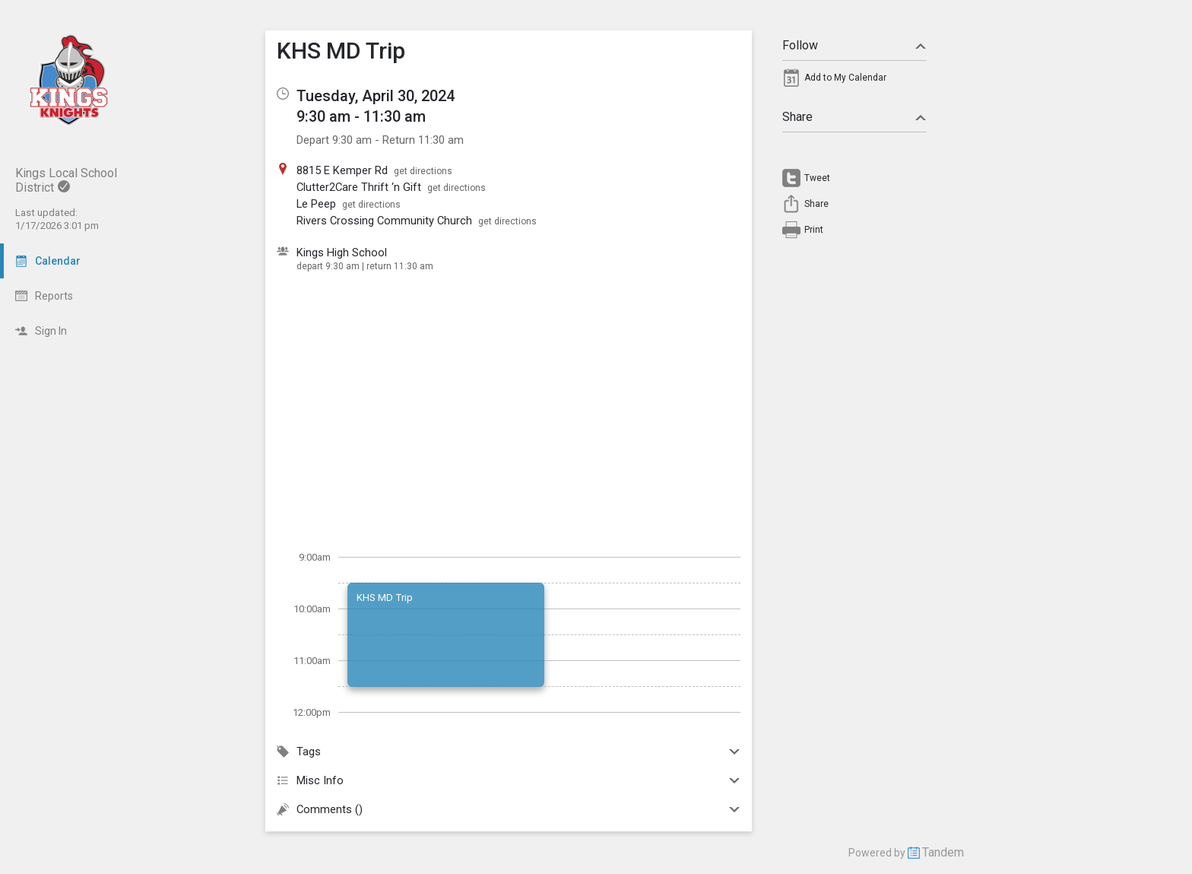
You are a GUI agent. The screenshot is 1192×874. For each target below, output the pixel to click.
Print (813, 229)
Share (854, 117)
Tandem (943, 852)
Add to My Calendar (845, 77)
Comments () (508, 809)
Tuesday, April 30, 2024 (375, 96)
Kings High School (341, 252)
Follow (854, 45)
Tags (508, 751)
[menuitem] (854, 81)
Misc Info (508, 780)
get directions (423, 171)
